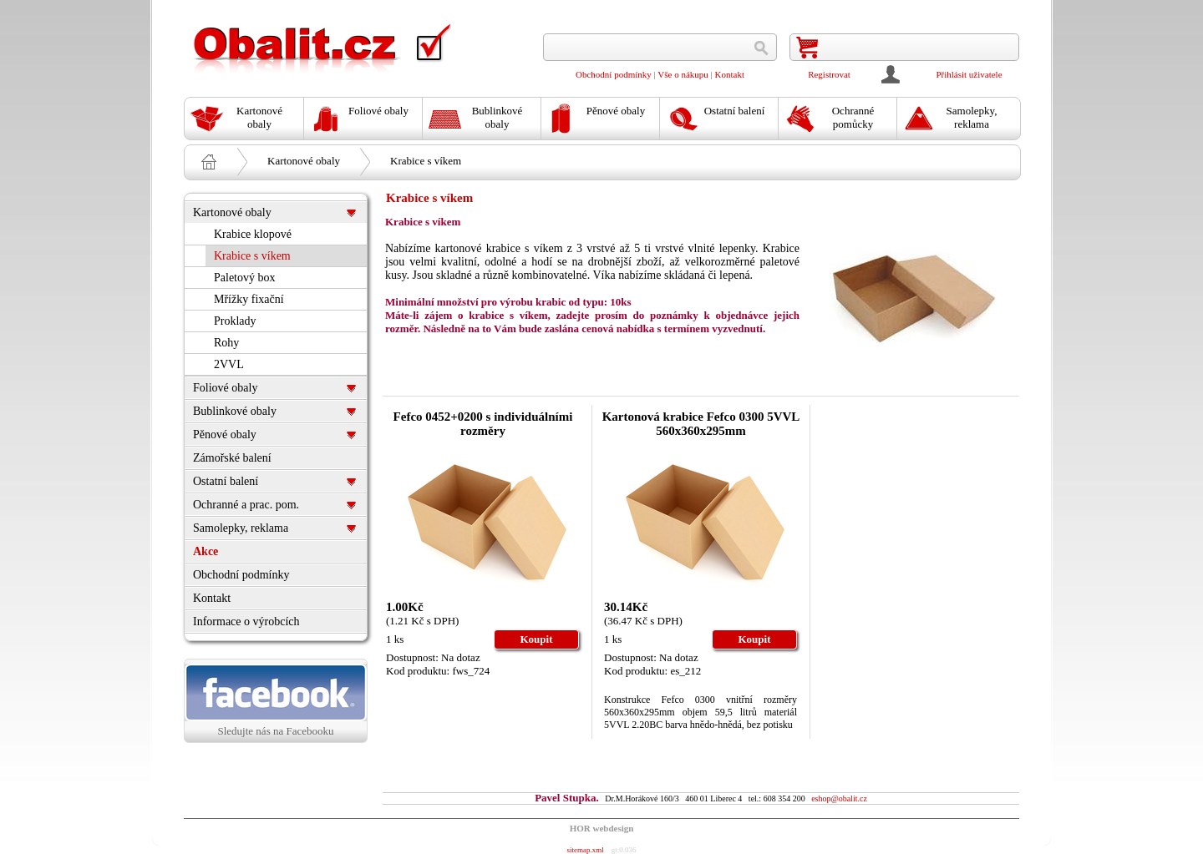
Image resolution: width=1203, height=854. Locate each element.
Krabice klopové (253, 234)
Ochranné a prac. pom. (246, 504)
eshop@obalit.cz (839, 798)
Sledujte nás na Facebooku (276, 700)
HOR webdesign (602, 828)
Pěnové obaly (224, 434)
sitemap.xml (584, 850)
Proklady (235, 321)
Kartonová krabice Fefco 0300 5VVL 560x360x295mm (701, 423)
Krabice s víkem (425, 160)
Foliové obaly (225, 388)
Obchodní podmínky (614, 74)
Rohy (226, 342)
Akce (205, 551)
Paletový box (245, 277)
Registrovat (829, 74)
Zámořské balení (232, 458)
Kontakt (729, 74)
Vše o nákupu (682, 74)
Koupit (536, 639)
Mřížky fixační (249, 299)
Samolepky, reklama (240, 528)
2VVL (229, 364)
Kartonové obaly (303, 160)
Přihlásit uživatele (969, 74)
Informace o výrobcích (246, 621)
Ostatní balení (225, 481)
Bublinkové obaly (235, 411)
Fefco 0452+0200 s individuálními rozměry (483, 423)
